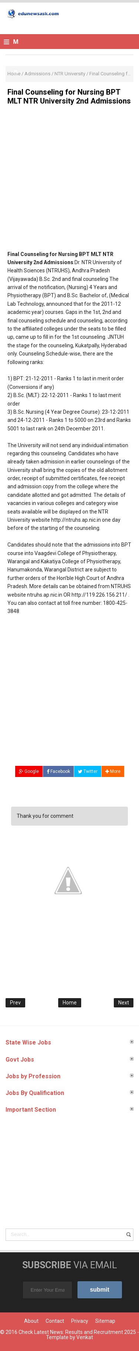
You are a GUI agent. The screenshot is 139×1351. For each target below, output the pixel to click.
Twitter (87, 771)
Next (123, 1003)
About (31, 1321)
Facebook (58, 771)
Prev (15, 1003)
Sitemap (105, 1321)
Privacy (79, 1321)
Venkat (84, 1337)
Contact (55, 1321)
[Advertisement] (69, 180)
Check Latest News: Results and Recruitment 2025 (77, 1332)
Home (70, 1003)
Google (29, 771)
